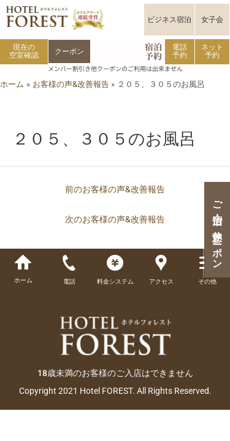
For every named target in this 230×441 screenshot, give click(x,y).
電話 (69, 281)
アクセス (161, 281)
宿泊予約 (153, 51)
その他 (207, 281)
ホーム (23, 280)
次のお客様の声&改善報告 (115, 219)
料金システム (115, 281)
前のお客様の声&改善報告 (115, 189)
